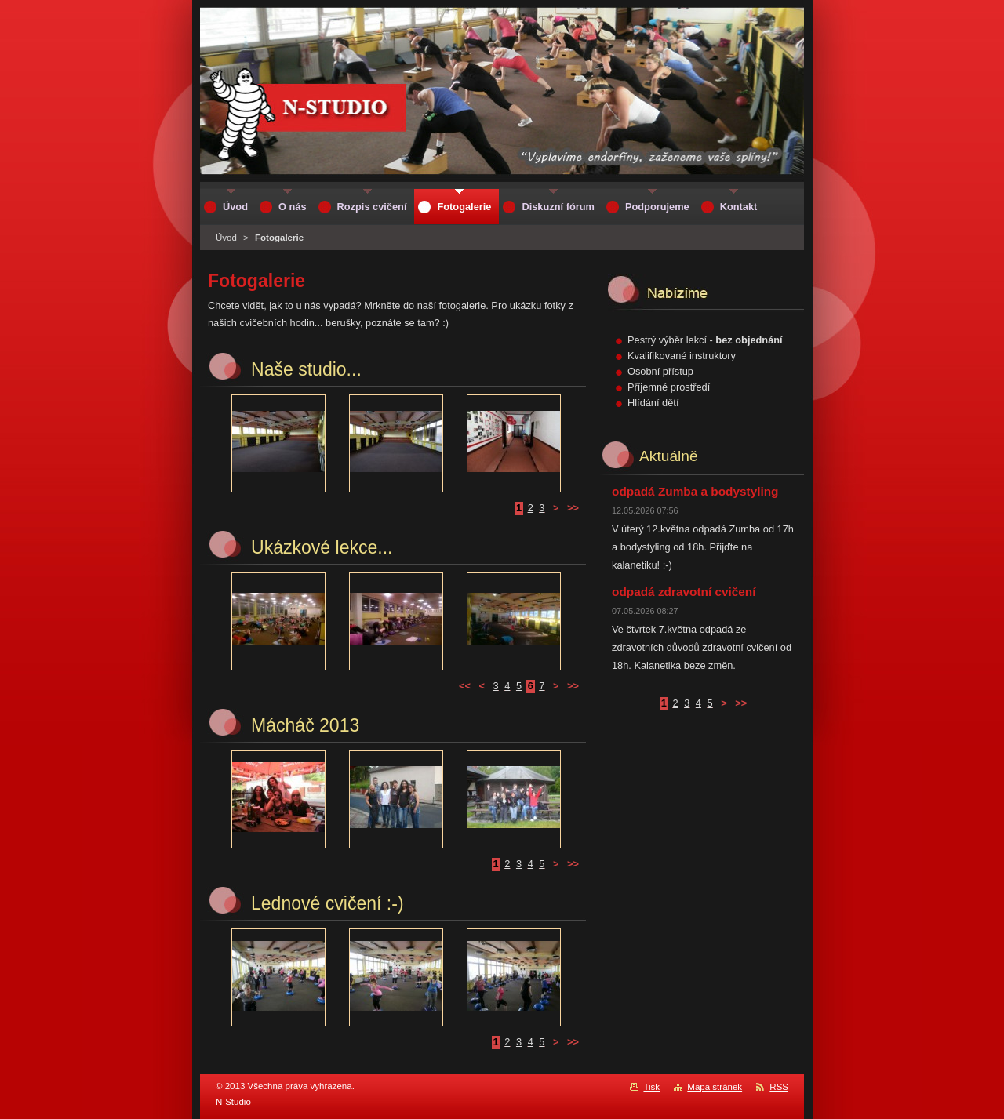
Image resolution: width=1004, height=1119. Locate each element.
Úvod (226, 237)
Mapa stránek (714, 1087)
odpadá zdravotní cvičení (684, 591)
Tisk (651, 1087)
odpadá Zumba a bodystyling (695, 491)
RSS (778, 1087)
